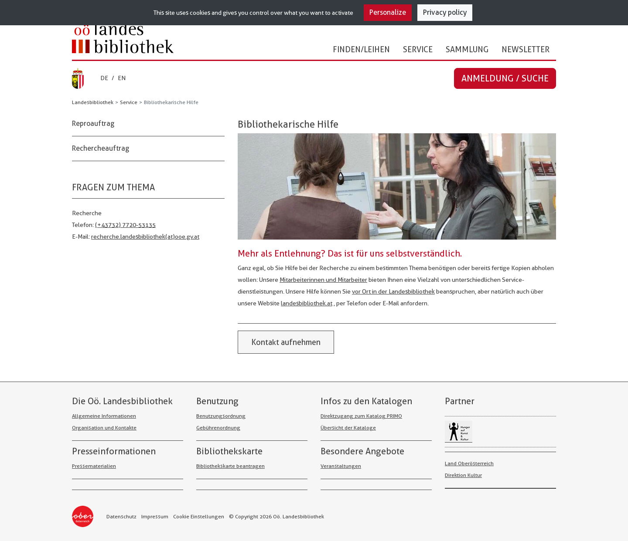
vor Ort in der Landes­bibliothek (393, 291)
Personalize (387, 12)
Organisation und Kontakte (104, 427)
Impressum (154, 516)
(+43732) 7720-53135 (125, 224)
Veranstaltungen (341, 466)
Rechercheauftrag (100, 148)
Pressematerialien (94, 466)
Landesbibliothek (92, 102)
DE (104, 77)
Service (418, 49)
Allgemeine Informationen (104, 416)
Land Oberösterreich (469, 463)
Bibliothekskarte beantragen (230, 466)
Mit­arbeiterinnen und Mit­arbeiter (323, 279)
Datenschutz (121, 516)
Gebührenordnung (218, 427)
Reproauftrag (93, 123)
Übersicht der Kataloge (348, 427)
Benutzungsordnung (221, 416)
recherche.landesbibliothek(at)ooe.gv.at (145, 236)
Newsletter (526, 49)
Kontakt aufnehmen (286, 342)
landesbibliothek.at (306, 303)
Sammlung (467, 49)
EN (122, 77)
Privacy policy (445, 12)
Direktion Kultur (463, 475)
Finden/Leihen (361, 49)
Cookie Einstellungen (198, 516)
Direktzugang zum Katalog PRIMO (361, 416)
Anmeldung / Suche (505, 78)
